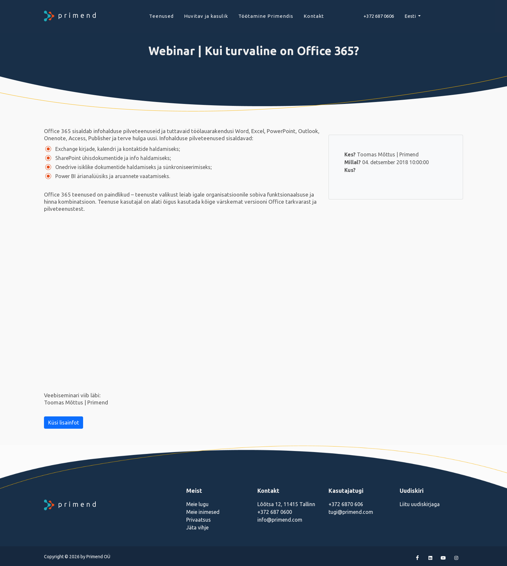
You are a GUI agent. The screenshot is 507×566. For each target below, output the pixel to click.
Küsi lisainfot (63, 422)
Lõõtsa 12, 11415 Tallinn (286, 504)
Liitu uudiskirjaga (420, 504)
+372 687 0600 (274, 512)
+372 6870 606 (346, 504)
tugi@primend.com (351, 512)
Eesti (411, 16)
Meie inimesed (203, 512)
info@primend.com (279, 520)
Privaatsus (198, 520)
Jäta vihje (197, 527)
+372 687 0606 (378, 16)
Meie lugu (197, 504)
